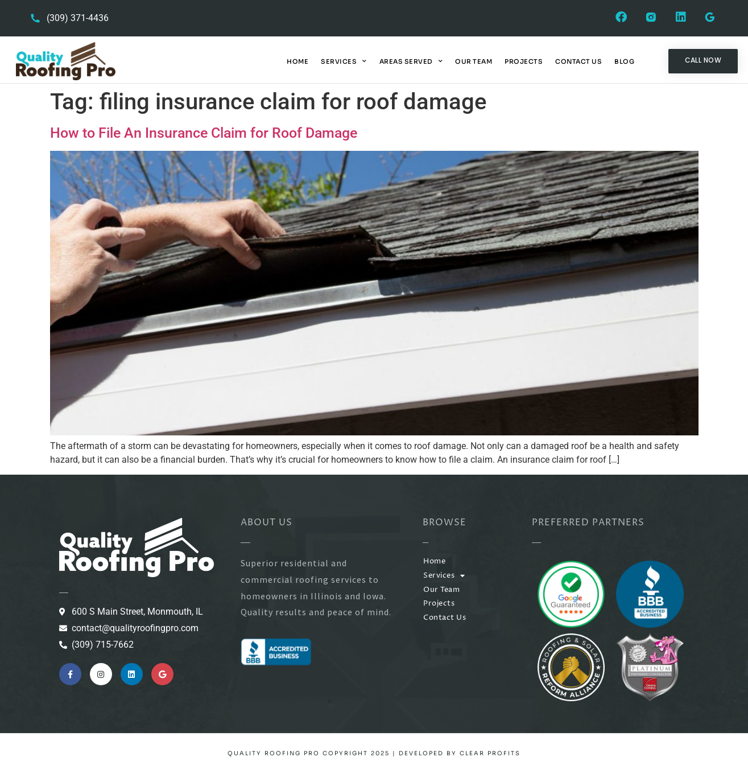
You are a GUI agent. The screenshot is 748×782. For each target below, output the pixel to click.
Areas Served (411, 61)
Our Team (473, 61)
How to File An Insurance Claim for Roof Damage (203, 133)
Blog (624, 61)
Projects (524, 61)
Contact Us (578, 61)
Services (344, 61)
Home (297, 61)
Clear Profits (490, 753)
